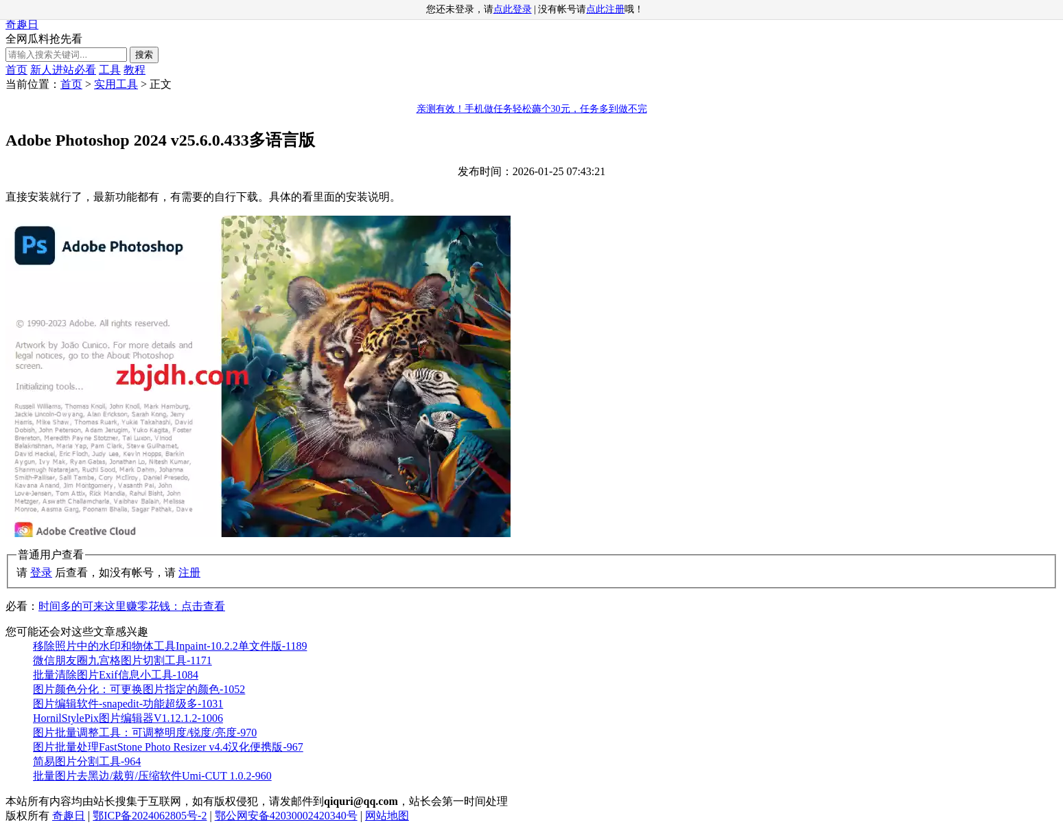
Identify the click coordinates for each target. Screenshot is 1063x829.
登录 (41, 572)
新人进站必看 (63, 70)
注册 (189, 572)
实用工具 (116, 84)
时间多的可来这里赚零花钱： (131, 606)
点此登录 (512, 9)
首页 (16, 70)
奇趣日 (21, 24)
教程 (134, 70)
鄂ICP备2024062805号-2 (150, 815)
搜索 (144, 54)
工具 (110, 70)
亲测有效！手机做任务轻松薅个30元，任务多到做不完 (532, 109)
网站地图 (387, 815)
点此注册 (605, 9)
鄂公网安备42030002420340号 (286, 815)
